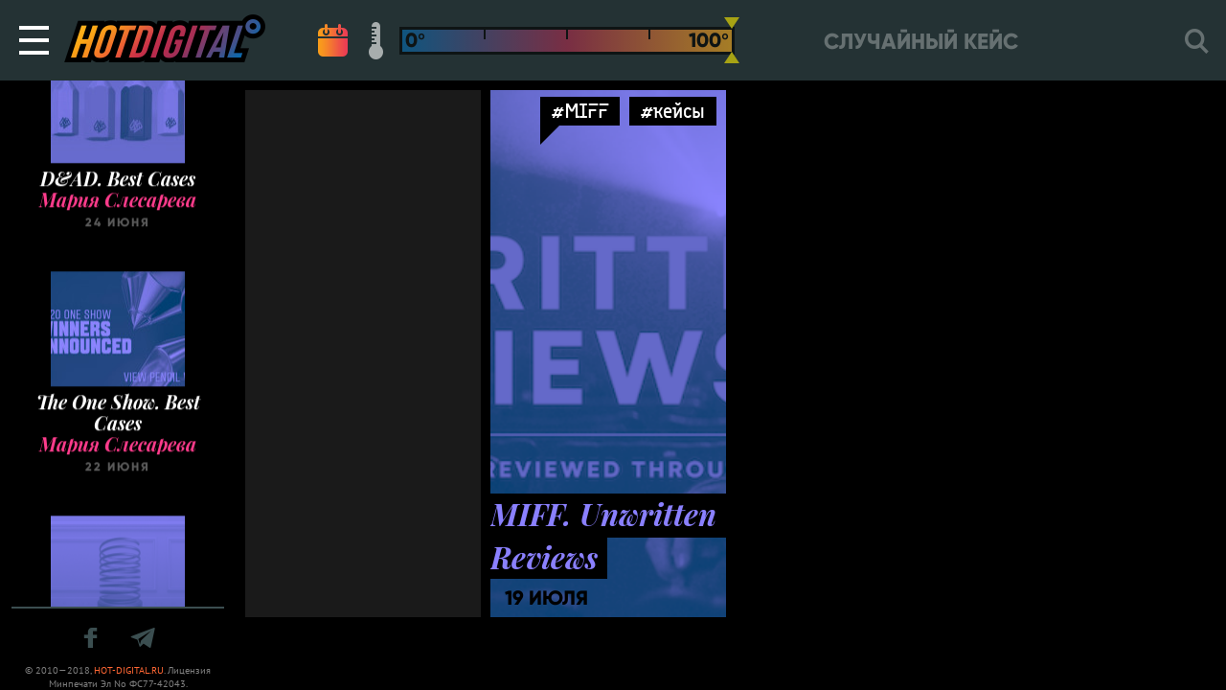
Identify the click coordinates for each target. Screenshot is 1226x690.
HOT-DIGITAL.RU (129, 670)
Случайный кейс (921, 42)
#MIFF (580, 111)
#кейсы (673, 111)
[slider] (731, 40)
